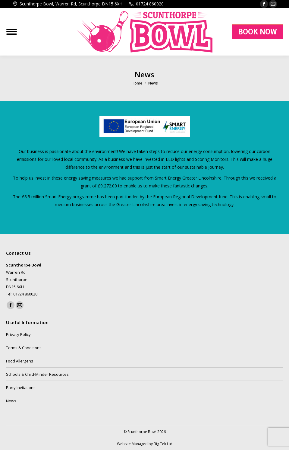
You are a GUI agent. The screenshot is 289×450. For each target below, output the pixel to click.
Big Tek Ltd (163, 443)
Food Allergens (19, 361)
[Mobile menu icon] (11, 31)
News (11, 401)
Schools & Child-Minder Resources (37, 374)
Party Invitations (21, 387)
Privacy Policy (18, 334)
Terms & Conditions (24, 347)
